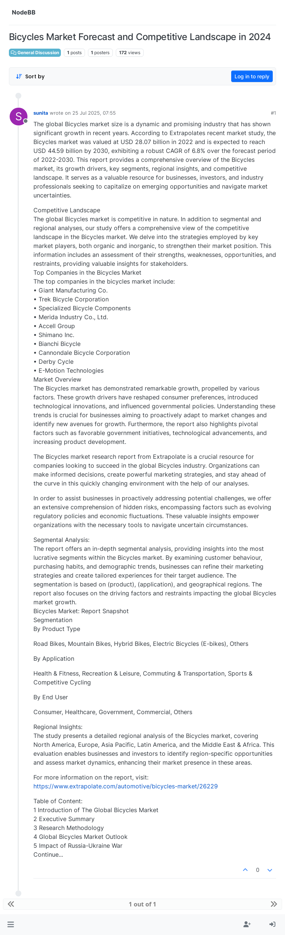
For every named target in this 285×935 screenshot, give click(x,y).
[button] (10, 924)
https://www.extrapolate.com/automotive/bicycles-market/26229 (125, 786)
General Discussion (35, 52)
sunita (40, 113)
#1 (273, 113)
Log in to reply (252, 76)
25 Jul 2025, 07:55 (94, 113)
